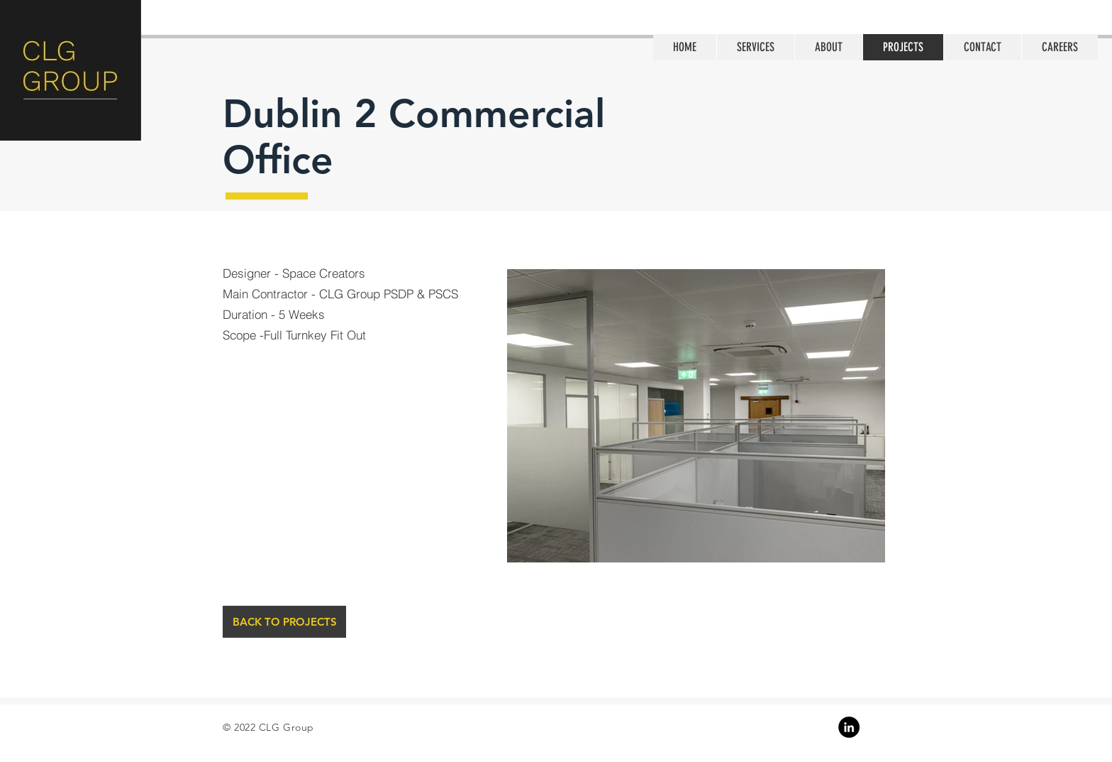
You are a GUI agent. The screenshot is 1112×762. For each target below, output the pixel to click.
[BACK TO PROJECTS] (284, 622)
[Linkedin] (849, 727)
